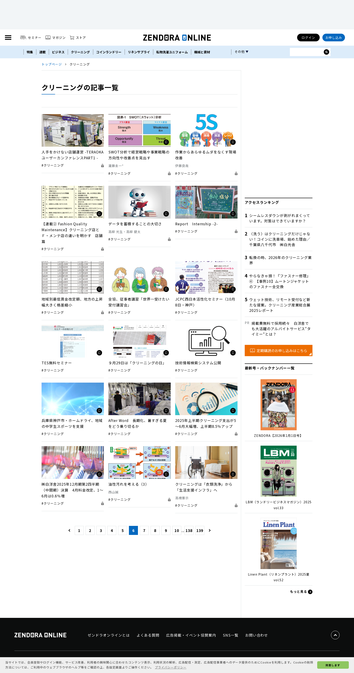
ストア (78, 37)
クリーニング (80, 52)
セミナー (31, 37)
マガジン (56, 37)
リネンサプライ (139, 52)
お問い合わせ (256, 635)
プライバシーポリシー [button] (170, 667)
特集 (30, 52)
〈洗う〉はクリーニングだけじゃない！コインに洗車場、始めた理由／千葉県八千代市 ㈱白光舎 (279, 239)
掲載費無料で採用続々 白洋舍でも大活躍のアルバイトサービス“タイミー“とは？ (281, 328)
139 (199, 530)
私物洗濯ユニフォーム (172, 52)
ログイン (308, 37)
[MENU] (8, 37)
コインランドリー (108, 52)
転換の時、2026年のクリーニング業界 (280, 260)
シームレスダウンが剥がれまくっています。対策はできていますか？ (279, 218)
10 (177, 530)
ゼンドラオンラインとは (109, 635)
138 (189, 530)
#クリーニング (53, 165)
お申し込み (333, 37)
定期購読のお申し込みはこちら (278, 350)
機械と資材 (202, 52)
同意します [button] (333, 665)
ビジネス (58, 52)
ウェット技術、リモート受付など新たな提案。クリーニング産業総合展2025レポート (279, 305)
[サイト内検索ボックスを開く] (326, 52)
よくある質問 (148, 635)
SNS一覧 (230, 635)
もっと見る (301, 591)
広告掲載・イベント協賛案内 (191, 635)
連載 (42, 52)
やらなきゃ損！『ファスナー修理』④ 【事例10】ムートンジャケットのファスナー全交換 (279, 281)
